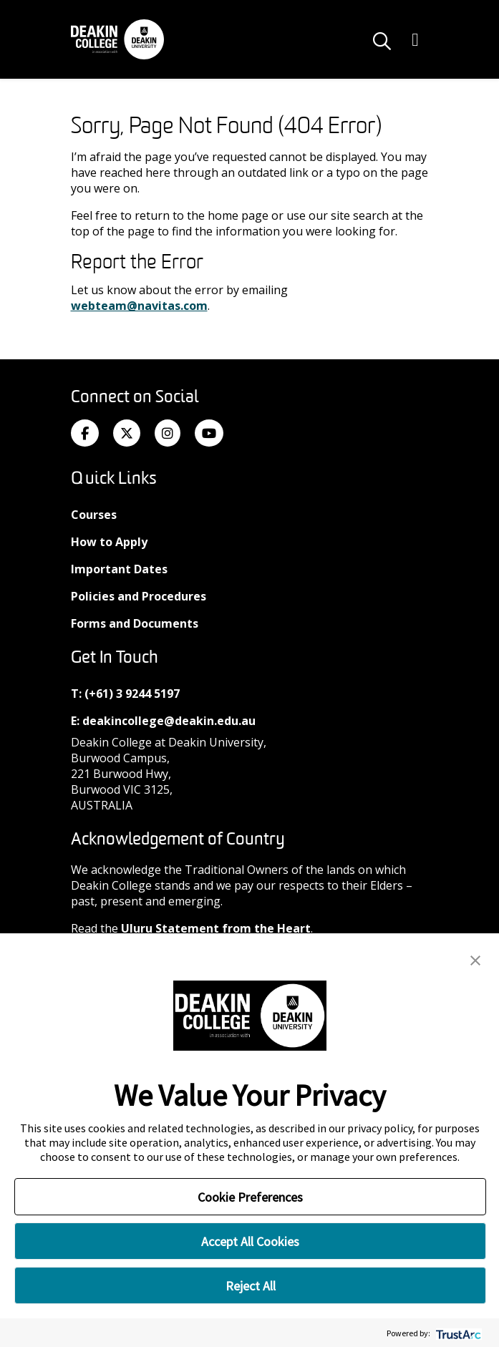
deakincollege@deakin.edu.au (169, 721)
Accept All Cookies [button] (250, 1241)
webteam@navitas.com (139, 305)
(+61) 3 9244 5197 (132, 693)
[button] (475, 959)
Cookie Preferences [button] (250, 1197)
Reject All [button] (251, 1286)
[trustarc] (457, 1333)
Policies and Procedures (138, 596)
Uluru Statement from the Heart (216, 928)
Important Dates (119, 569)
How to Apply (109, 542)
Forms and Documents (134, 623)
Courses (94, 514)
